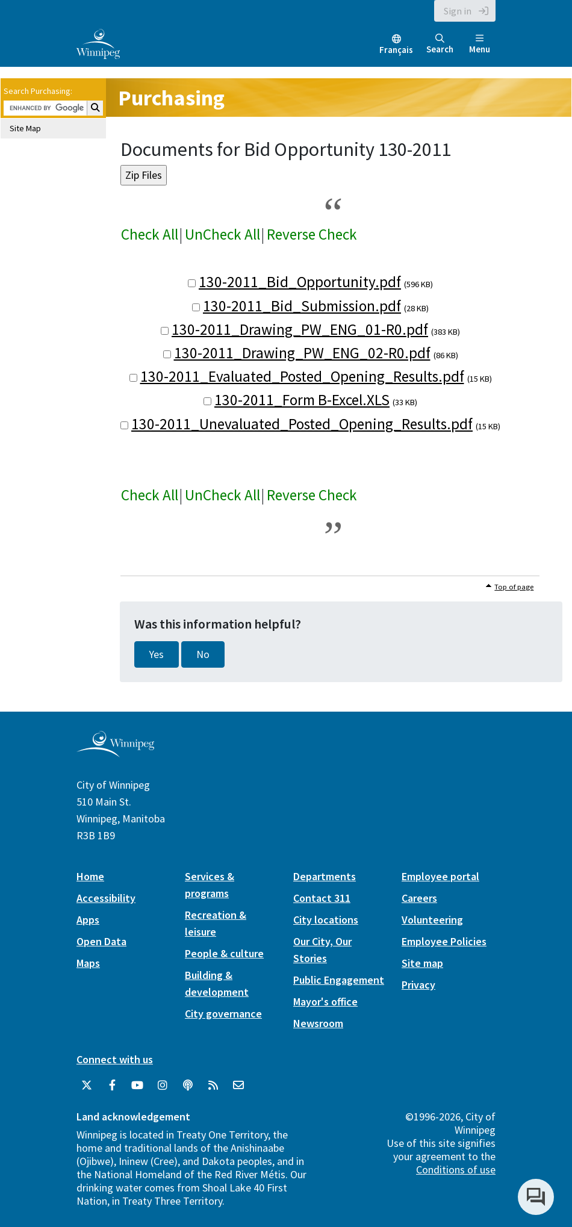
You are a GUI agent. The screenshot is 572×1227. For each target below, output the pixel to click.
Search (439, 44)
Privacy (418, 985)
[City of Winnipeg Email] (238, 1085)
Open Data (101, 941)
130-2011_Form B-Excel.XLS (302, 399)
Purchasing (171, 97)
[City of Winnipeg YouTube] (137, 1085)
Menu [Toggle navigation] (479, 44)
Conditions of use (456, 1169)
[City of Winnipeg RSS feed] (213, 1085)
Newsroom (318, 1023)
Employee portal (440, 876)
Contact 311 (321, 898)
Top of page (513, 586)
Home (90, 876)
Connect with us (114, 1059)
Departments (324, 876)
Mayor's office (325, 1001)
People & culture (224, 953)
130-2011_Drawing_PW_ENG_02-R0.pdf (302, 352)
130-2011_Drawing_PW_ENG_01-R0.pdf (300, 329)
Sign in (457, 11)
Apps (87, 920)
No (203, 654)
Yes (156, 654)
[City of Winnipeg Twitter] (86, 1085)
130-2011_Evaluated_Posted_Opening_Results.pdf (302, 376)
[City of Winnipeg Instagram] (162, 1085)
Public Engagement (338, 980)
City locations (325, 920)
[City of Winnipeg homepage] (115, 753)
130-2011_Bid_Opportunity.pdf (300, 281)
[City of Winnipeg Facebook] (112, 1085)
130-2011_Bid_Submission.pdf (302, 305)
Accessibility (105, 898)
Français (396, 49)
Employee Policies (444, 941)
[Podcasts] (188, 1085)
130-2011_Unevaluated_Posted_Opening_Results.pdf (302, 423)
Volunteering (432, 920)
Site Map (25, 128)
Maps (88, 963)
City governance (223, 1013)
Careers (419, 898)
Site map (422, 963)
